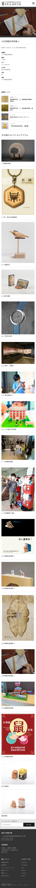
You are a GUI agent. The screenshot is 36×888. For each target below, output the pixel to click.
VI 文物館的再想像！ (8, 708)
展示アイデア (5, 870)
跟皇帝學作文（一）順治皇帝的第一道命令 (21, 109)
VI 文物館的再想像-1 (8, 556)
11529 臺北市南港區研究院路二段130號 (13, 836)
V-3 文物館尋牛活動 (7, 513)
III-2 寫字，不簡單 (7, 366)
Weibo (23, 876)
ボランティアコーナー (7, 884)
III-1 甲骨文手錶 (6, 336)
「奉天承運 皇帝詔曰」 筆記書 (19, 126)
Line (22, 868)
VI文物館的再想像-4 (7, 676)
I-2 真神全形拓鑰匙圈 (9, 217)
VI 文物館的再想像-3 (8, 643)
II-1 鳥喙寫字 (5, 265)
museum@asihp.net (7, 840)
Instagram (24, 865)
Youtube (23, 873)
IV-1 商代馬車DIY (7, 395)
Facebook (24, 862)
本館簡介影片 (5, 862)
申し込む (28, 824)
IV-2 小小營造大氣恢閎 (8, 429)
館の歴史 (3, 865)
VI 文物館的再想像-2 (8, 588)
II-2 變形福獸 (5, 296)
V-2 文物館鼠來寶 (7, 757)
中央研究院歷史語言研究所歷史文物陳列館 (11, 3)
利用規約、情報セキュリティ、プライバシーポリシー (15, 885)
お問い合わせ (5, 876)
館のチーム (4, 873)
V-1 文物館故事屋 (7, 462)
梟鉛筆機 (4, 816)
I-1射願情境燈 (6, 163)
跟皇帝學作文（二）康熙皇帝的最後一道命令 (21, 100)
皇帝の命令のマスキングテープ (19, 117)
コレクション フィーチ (7, 868)
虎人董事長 (5, 786)
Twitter (23, 870)
